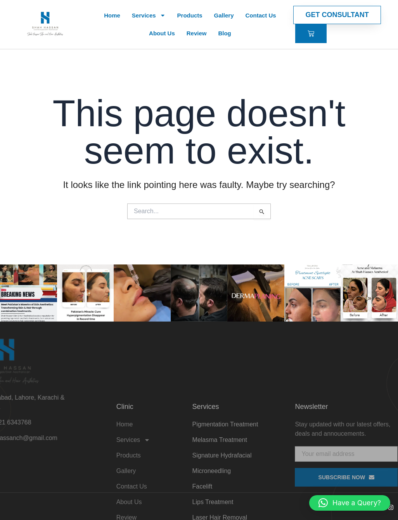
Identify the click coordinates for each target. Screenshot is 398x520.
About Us (162, 33)
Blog (224, 33)
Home (112, 15)
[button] (349, 503)
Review (197, 33)
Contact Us (260, 15)
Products (189, 15)
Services (149, 15)
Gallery (224, 15)
